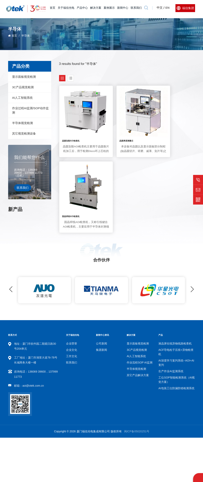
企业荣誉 (71, 387)
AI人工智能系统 (22, 97)
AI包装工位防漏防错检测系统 (35, 270)
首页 (52, 8)
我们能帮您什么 (29, 157)
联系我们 (135, 8)
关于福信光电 (65, 8)
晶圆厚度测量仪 (115, 130)
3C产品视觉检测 (23, 87)
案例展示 (108, 8)
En (167, 8)
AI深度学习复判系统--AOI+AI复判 (35, 220)
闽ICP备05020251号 (136, 475)
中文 (159, 8)
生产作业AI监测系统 (35, 237)
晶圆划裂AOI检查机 (70, 130)
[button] (192, 333)
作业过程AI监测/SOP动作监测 (30, 110)
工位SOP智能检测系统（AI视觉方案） (35, 253)
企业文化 (71, 394)
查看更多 (27, 226)
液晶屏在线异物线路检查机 (175, 387)
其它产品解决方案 (138, 419)
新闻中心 (122, 8)
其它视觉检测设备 (24, 133)
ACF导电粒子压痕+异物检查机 (175, 396)
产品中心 (81, 8)
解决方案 (95, 8)
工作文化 (71, 400)
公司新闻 (101, 387)
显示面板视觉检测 (24, 76)
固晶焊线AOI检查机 (163, 130)
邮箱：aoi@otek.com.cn (29, 430)
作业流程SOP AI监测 (139, 406)
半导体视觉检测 (22, 123)
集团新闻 (101, 394)
